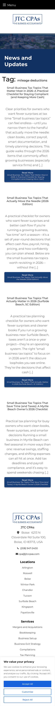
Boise (27, 578)
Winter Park (28, 584)
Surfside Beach (27, 601)
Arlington (27, 567)
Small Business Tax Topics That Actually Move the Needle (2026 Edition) (28, 201)
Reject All (28, 699)
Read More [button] (27, 175)
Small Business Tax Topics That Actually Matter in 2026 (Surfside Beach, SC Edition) (27, 301)
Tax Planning (27, 655)
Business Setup (27, 638)
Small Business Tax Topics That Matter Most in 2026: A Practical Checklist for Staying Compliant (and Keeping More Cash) (27, 92)
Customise (27, 692)
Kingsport (27, 606)
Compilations (27, 649)
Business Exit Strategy (27, 644)
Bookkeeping (27, 632)
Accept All (27, 684)
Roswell (27, 573)
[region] (27, 681)
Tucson (27, 595)
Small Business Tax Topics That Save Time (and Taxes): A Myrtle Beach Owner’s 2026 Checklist (28, 406)
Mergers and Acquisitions (27, 627)
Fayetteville (27, 612)
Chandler (27, 590)
